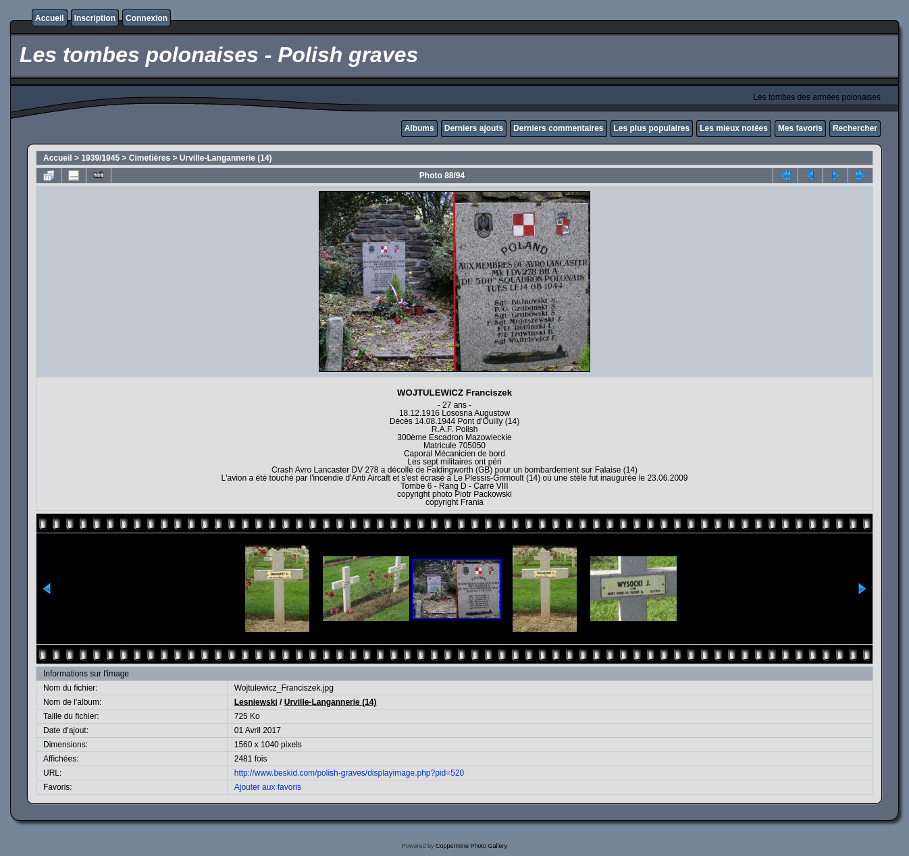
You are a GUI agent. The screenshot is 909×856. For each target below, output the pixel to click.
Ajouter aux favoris (267, 787)
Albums (419, 128)
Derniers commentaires (558, 128)
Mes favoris (800, 128)
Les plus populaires (652, 128)
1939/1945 (100, 158)
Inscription (94, 18)
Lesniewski (256, 702)
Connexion (146, 18)
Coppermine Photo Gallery (471, 845)
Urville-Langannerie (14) (226, 158)
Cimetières (149, 158)
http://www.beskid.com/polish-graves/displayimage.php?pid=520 (349, 773)
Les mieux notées (734, 128)
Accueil (49, 18)
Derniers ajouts (473, 128)
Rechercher (855, 128)
